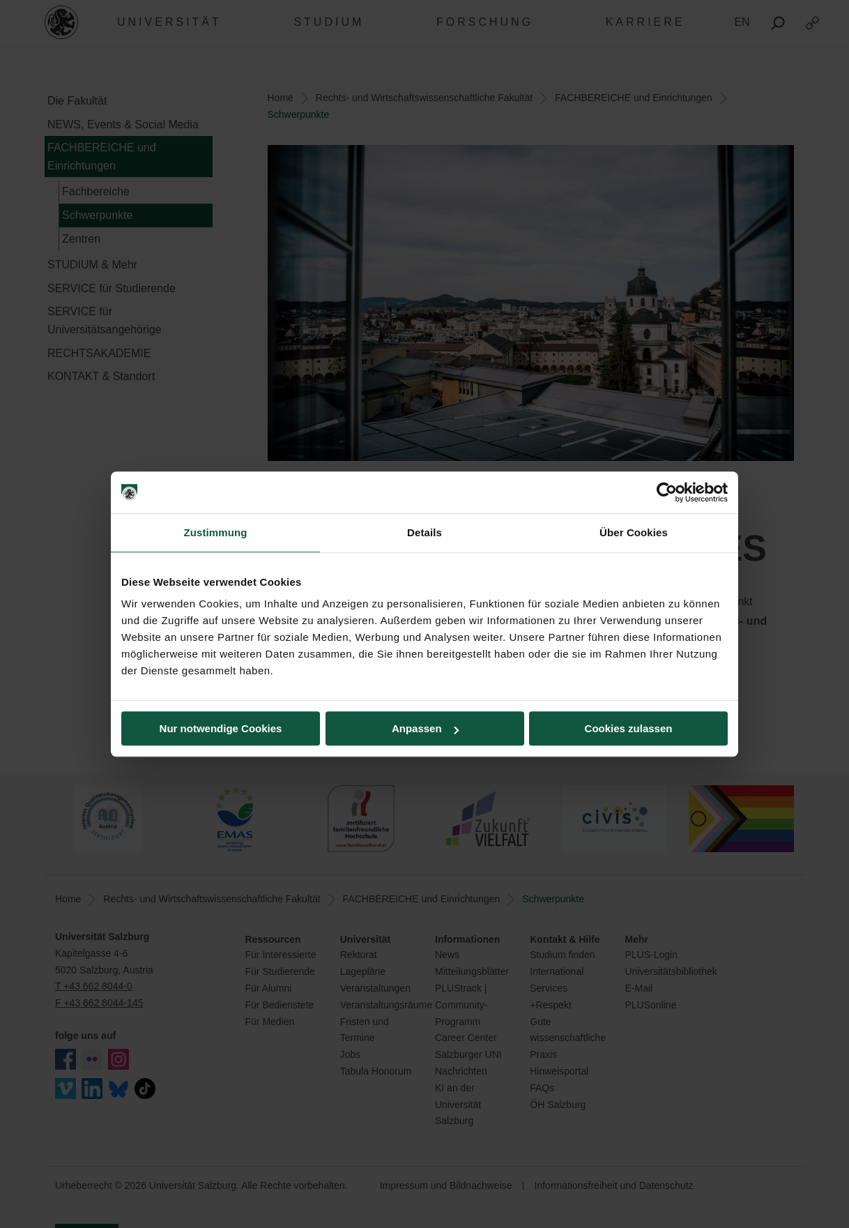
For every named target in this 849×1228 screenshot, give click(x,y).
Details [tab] (424, 532)
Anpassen (425, 728)
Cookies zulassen (629, 728)
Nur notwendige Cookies (221, 728)
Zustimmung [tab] (215, 532)
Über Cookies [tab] (633, 532)
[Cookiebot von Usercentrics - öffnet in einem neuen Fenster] (667, 492)
